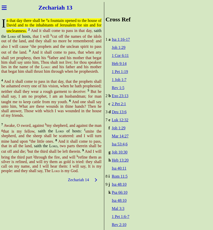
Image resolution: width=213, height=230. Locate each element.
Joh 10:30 (120, 152)
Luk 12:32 (120, 120)
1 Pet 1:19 (120, 71)
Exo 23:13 (120, 96)
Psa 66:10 (120, 192)
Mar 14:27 (120, 136)
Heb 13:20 (120, 160)
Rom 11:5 (120, 176)
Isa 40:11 (119, 168)
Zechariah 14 (78, 180)
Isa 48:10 (119, 184)
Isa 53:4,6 (120, 144)
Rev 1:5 (118, 88)
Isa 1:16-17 (121, 39)
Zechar (47, 7)
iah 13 (64, 7)
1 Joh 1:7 (119, 80)
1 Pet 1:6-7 (120, 216)
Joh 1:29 (119, 47)
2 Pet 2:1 (119, 104)
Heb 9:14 (119, 63)
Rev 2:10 (119, 224)
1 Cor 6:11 (120, 55)
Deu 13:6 (119, 112)
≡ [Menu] (4, 7)
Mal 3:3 (118, 208)
